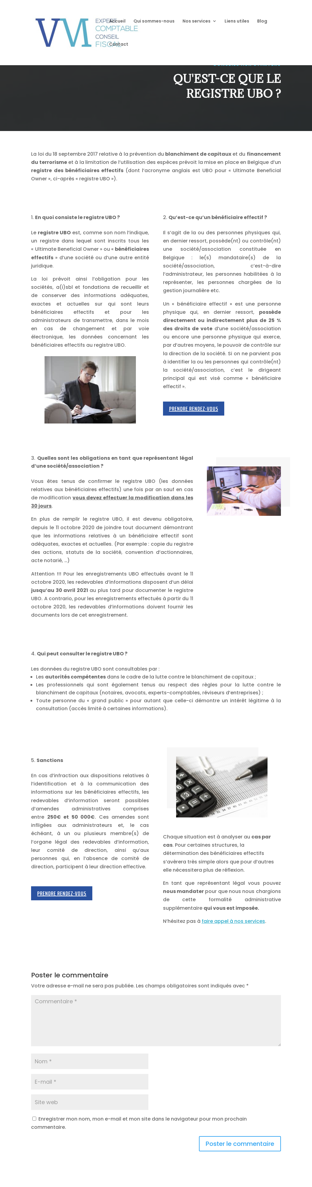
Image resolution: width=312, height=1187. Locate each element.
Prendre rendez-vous (193, 408)
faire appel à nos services (233, 921)
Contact (118, 44)
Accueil (117, 21)
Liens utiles (237, 21)
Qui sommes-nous (154, 21)
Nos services (197, 21)
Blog (262, 21)
